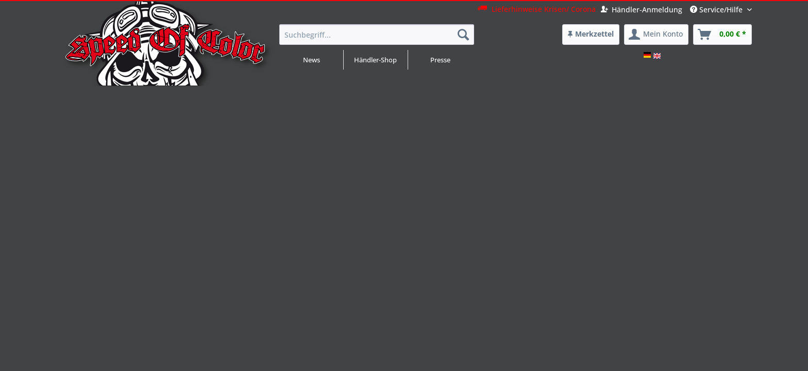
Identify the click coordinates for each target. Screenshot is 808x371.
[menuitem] (590, 34)
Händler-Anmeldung (641, 9)
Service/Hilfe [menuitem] (717, 9)
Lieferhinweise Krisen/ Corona (537, 9)
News (311, 59)
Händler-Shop (375, 59)
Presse (440, 59)
